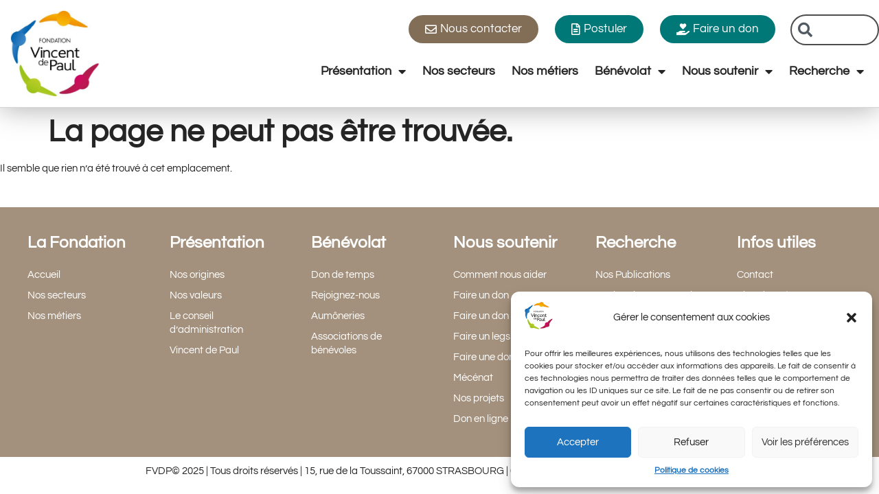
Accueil (43, 275)
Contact (755, 275)
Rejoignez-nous (345, 295)
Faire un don (481, 295)
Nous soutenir (727, 71)
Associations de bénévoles (346, 343)
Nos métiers (545, 71)
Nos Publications (632, 275)
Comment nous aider (500, 275)
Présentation (363, 71)
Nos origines (197, 275)
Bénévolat (630, 71)
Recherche (826, 71)
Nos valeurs (196, 295)
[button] (851, 318)
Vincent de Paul (204, 350)
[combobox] (834, 29)
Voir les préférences (805, 442)
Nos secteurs (458, 71)
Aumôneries (338, 316)
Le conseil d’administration (206, 323)
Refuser (691, 442)
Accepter (578, 442)
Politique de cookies (691, 470)
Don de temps (342, 275)
